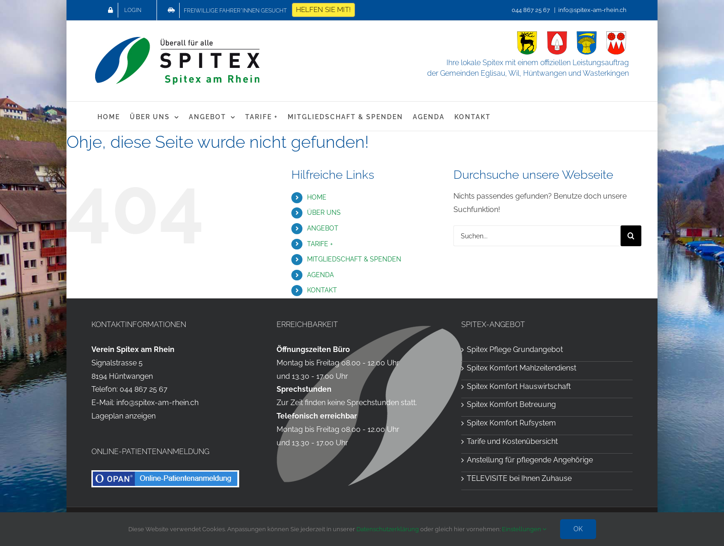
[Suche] (631, 235)
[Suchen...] (537, 235)
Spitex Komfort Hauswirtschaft (519, 386)
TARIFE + (320, 244)
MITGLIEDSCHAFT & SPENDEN (354, 259)
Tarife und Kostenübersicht (512, 441)
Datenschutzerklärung (387, 529)
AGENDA (320, 275)
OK (578, 529)
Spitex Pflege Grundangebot (515, 349)
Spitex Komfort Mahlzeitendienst (521, 368)
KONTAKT (322, 290)
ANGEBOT (322, 228)
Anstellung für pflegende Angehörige (530, 459)
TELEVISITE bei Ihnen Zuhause (519, 478)
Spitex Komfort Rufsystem (511, 423)
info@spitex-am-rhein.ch (592, 9)
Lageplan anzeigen (123, 416)
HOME (316, 197)
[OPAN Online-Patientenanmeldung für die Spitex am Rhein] (165, 473)
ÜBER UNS (324, 212)
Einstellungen (524, 529)
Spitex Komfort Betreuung (511, 404)
